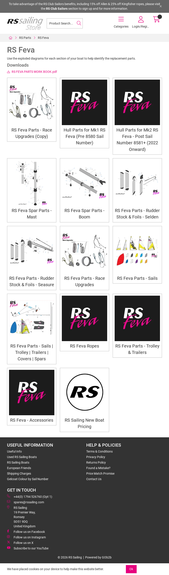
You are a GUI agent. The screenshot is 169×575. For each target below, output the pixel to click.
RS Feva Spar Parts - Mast (32, 214)
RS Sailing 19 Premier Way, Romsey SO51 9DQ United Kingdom (21, 516)
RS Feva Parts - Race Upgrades (84, 281)
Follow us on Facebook (26, 532)
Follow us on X (20, 543)
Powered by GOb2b (98, 557)
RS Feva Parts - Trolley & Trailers (137, 349)
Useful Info (14, 451)
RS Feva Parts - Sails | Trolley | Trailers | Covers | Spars (31, 353)
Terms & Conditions (99, 451)
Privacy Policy (95, 457)
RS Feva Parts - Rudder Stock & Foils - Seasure (31, 281)
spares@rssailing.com (25, 502)
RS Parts (25, 37)
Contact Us (93, 479)
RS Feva (43, 37)
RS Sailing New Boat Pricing (84, 423)
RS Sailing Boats (18, 462)
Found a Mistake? (98, 468)
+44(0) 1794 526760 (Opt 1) (29, 496)
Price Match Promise (100, 473)
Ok (131, 569)
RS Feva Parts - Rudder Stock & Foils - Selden (137, 214)
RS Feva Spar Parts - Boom (84, 214)
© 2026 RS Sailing (70, 557)
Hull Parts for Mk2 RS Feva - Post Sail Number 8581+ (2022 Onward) (137, 140)
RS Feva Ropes (84, 346)
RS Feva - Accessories (31, 420)
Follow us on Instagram (26, 537)
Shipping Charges (19, 473)
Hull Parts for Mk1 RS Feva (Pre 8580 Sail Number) (84, 137)
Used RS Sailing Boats (22, 457)
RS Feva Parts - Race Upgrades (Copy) (31, 133)
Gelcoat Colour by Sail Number (27, 479)
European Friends (19, 468)
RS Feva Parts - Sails (137, 278)
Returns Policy (96, 462)
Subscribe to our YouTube (27, 548)
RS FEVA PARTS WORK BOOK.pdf (32, 71)
